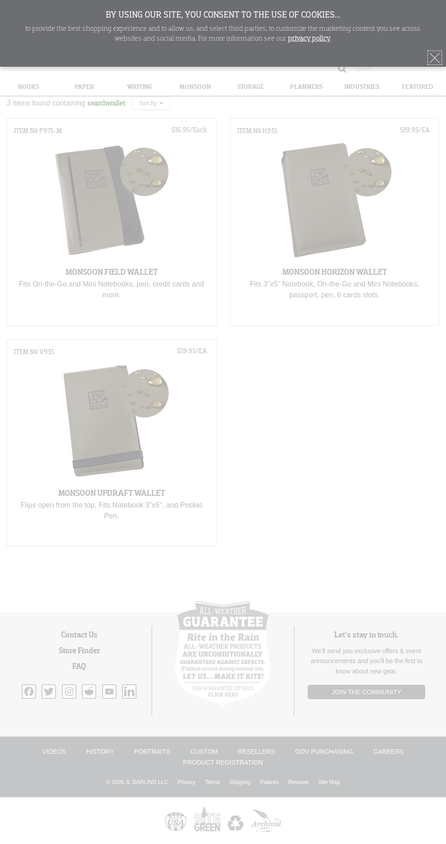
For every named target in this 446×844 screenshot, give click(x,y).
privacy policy (309, 38)
